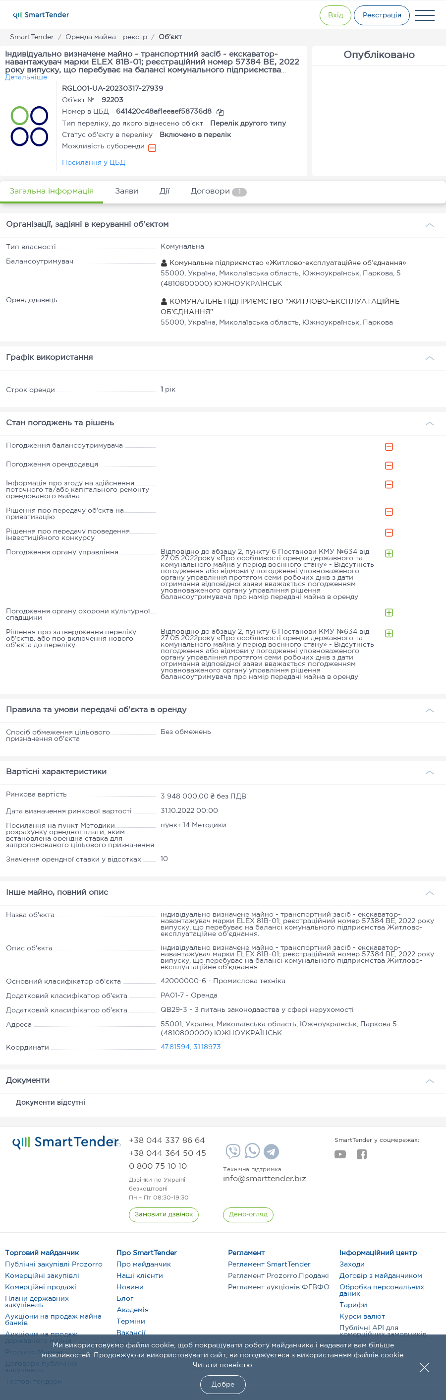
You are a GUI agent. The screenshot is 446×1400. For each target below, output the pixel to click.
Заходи (352, 1264)
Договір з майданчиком (380, 1276)
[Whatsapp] (251, 1156)
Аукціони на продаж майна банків (53, 1320)
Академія (132, 1310)
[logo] (65, 1142)
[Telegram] (270, 1155)
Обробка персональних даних (381, 1290)
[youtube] (340, 1157)
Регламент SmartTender (269, 1264)
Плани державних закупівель (37, 1302)
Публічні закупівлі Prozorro (54, 1264)
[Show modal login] (324, 15)
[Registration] (379, 15)
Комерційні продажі (40, 1287)
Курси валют (362, 1317)
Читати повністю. (223, 1365)
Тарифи (353, 1305)
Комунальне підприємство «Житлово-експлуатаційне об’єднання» (283, 263)
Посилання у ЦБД (93, 163)
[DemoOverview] (249, 1214)
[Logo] (41, 15)
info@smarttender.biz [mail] (264, 1179)
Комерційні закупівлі (42, 1276)
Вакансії (131, 1333)
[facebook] (361, 1157)
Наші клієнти (139, 1276)
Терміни (130, 1322)
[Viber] (232, 1155)
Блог (124, 1299)
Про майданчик (143, 1264)
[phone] (167, 1140)
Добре (223, 1385)
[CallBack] (164, 1214)
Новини (130, 1287)
